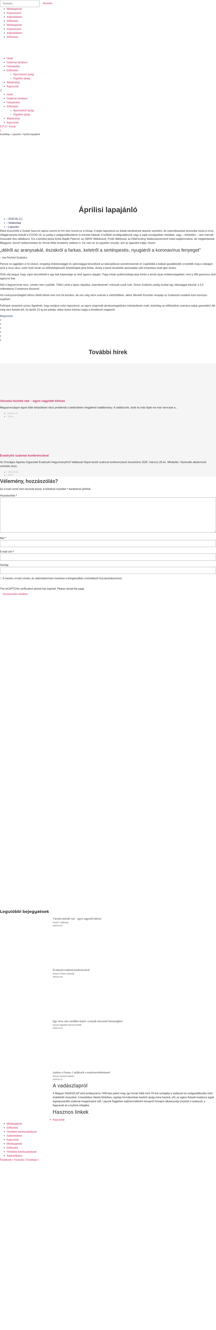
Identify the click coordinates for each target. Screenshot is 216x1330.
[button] (108, 90)
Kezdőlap (5, 134)
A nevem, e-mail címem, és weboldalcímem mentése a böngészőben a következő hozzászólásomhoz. (62, 578)
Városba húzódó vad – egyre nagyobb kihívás (32, 401)
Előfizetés (12, 21)
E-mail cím (7, 551)
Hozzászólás (8, 495)
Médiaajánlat (14, 9)
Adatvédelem (14, 17)
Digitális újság (21, 78)
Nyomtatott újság (23, 74)
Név (3, 538)
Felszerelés (13, 66)
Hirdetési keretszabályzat (21, 1131)
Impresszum (14, 13)
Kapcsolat (12, 86)
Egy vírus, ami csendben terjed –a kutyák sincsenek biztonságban (87, 1021)
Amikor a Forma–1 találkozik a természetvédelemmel (81, 1072)
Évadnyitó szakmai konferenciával (24, 455)
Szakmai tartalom (17, 62)
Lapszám (16, 134)
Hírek (10, 58)
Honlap (4, 565)
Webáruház (13, 82)
